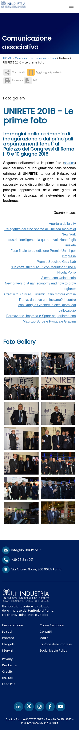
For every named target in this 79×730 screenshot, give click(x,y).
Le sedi (7, 631)
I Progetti (8, 644)
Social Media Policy (53, 650)
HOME (7, 58)
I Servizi (7, 650)
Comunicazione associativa (35, 58)
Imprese (8, 638)
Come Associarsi (52, 625)
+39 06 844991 (17, 560)
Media (44, 638)
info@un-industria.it (21, 550)
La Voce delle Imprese (56, 644)
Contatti (46, 631)
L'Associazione (12, 625)
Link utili (7, 678)
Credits (7, 671)
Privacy (7, 659)
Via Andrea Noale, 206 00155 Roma (32, 569)
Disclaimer (9, 665)
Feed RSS (8, 684)
